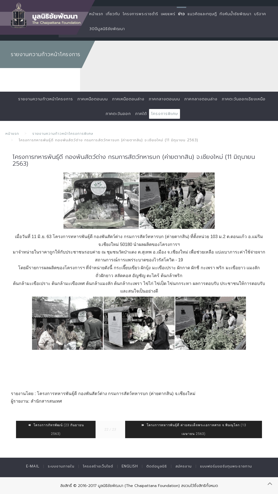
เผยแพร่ (168, 14)
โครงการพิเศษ (164, 114)
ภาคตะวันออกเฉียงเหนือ (244, 99)
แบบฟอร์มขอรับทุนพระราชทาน (226, 466)
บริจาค (260, 14)
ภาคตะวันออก (118, 114)
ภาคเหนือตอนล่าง (128, 99)
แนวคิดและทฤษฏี (202, 14)
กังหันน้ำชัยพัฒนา (235, 14)
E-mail (32, 466)
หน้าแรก (96, 14)
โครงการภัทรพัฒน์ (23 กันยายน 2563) (56, 429)
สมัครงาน (183, 466)
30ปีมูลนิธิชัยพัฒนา (107, 29)
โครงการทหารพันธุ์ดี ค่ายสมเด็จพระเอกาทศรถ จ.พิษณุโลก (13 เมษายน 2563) (193, 429)
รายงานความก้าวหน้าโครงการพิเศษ (62, 133)
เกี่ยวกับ (113, 14)
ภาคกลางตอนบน (164, 99)
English (130, 466)
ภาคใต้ (141, 114)
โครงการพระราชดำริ (140, 14)
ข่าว (181, 14)
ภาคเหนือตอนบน (92, 99)
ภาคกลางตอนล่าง (200, 99)
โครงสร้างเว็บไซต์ (98, 466)
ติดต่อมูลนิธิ (156, 466)
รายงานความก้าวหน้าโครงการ (45, 99)
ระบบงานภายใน (61, 466)
